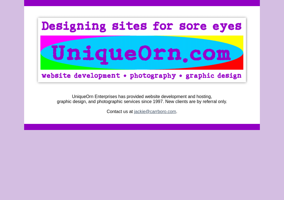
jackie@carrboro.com (155, 111)
